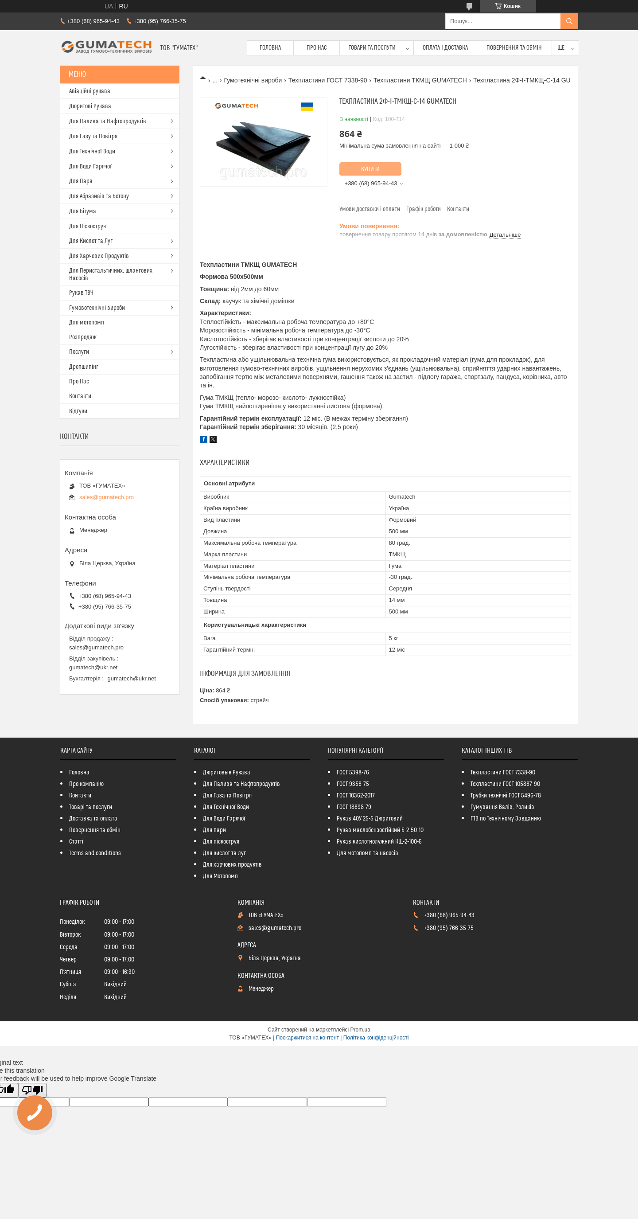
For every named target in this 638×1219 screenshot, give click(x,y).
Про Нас (317, 47)
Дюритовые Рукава (226, 772)
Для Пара (81, 181)
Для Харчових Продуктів (99, 256)
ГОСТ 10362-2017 (356, 795)
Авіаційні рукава (89, 91)
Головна (270, 47)
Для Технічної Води (92, 151)
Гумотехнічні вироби (253, 80)
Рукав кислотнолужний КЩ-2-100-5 (379, 841)
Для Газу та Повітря (93, 136)
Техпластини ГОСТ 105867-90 (505, 784)
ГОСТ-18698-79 (354, 807)
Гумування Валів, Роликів (502, 807)
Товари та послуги (372, 47)
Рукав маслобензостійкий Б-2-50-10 (380, 830)
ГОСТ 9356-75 (353, 784)
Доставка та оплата (93, 818)
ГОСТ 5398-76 (353, 772)
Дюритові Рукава (90, 106)
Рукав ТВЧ (81, 293)
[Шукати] (569, 21)
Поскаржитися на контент (307, 1038)
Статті (76, 841)
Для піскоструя (221, 841)
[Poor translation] (32, 1090)
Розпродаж (83, 337)
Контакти (80, 396)
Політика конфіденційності (376, 1038)
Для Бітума (82, 211)
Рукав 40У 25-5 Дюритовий (370, 818)
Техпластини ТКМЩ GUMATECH (420, 80)
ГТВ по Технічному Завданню (506, 818)
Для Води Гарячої (90, 166)
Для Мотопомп (220, 876)
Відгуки (78, 411)
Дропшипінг (83, 367)
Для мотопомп (86, 322)
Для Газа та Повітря (227, 795)
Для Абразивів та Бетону (99, 196)
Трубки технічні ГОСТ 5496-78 (506, 795)
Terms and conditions (95, 853)
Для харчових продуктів (232, 864)
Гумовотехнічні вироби (97, 308)
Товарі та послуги (90, 807)
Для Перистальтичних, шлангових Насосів (110, 274)
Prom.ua (360, 1030)
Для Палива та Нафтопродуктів (107, 121)
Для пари (214, 830)
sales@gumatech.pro (106, 497)
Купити (370, 169)
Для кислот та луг (224, 853)
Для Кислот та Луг (91, 241)
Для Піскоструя (87, 226)
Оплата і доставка (445, 47)
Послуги (79, 352)
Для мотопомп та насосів (367, 853)
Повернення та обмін (514, 47)
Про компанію (86, 784)
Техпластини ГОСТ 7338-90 (327, 80)
